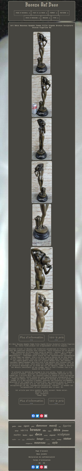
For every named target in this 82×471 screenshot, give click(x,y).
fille (44, 431)
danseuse (41, 425)
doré (60, 426)
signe (49, 431)
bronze (35, 430)
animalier (31, 439)
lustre (25, 435)
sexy (16, 431)
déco (57, 430)
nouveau (39, 442)
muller (14, 439)
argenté (52, 435)
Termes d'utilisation (41, 460)
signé (31, 435)
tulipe (48, 443)
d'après (48, 439)
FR (44, 463)
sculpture (63, 434)
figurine (67, 425)
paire (14, 426)
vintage (59, 439)
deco (38, 434)
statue (67, 438)
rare (19, 439)
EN (39, 463)
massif (53, 425)
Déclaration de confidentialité (42, 457)
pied (32, 426)
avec (53, 439)
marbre (17, 434)
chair (20, 426)
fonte (23, 439)
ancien (45, 435)
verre (24, 430)
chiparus (29, 443)
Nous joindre (41, 454)
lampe (40, 438)
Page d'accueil (42, 451)
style (55, 442)
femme (65, 430)
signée (26, 426)
